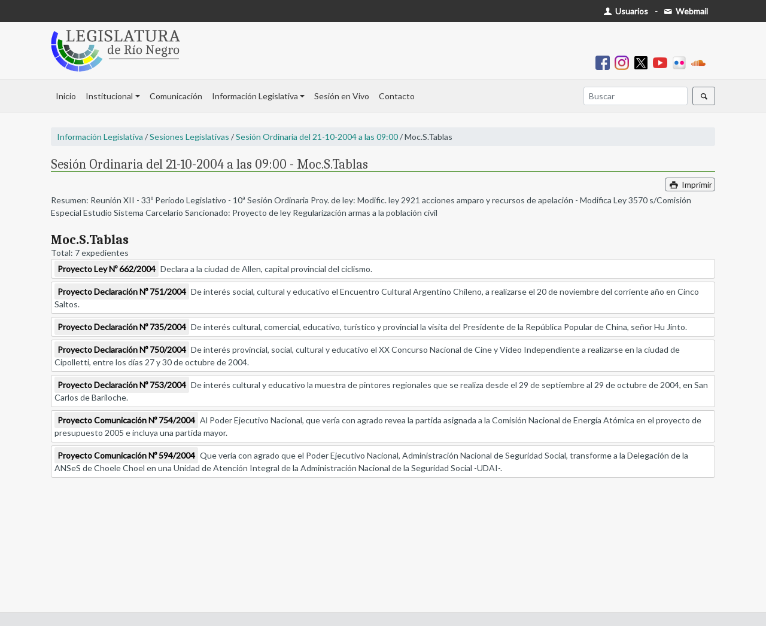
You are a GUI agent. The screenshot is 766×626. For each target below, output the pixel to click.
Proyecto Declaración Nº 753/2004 (121, 385)
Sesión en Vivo (341, 96)
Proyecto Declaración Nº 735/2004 (121, 327)
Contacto (397, 96)
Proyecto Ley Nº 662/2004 (106, 269)
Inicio (66, 96)
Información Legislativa (255, 96)
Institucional (109, 96)
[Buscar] (635, 96)
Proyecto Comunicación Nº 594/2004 (126, 455)
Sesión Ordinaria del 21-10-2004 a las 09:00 (317, 137)
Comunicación (176, 96)
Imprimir (690, 184)
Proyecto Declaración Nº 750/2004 (121, 349)
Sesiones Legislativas (189, 137)
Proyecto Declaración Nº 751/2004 (121, 291)
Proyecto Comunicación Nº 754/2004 (126, 420)
